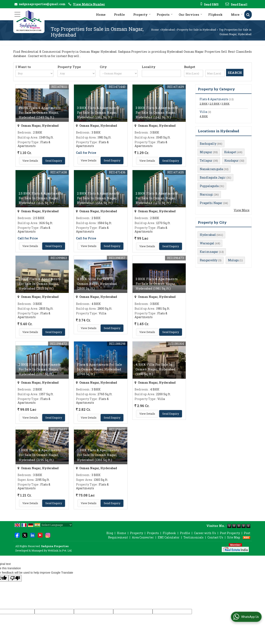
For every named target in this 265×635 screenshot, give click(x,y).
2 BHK (204, 103)
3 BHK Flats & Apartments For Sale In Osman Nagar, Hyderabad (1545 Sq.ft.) (157, 112)
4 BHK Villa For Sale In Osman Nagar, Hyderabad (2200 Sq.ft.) (155, 369)
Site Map (233, 537)
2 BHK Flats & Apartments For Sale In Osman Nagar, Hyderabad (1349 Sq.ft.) (40, 112)
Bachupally (208, 144)
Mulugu (233, 260)
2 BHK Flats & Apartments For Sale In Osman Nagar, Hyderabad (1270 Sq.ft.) (157, 198)
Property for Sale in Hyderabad (196, 29)
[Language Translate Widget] (56, 525)
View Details (30, 160)
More (237, 14)
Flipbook (215, 14)
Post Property (230, 533)
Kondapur (231, 160)
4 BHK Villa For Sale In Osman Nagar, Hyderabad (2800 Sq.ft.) (97, 283)
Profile (119, 14)
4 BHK (204, 116)
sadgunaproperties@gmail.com (42, 4)
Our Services (190, 14)
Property (142, 14)
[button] (89, 4)
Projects (165, 14)
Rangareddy (208, 260)
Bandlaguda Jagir (213, 177)
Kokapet (230, 152)
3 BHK (226, 103)
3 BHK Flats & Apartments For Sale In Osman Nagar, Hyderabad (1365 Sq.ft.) (98, 455)
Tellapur (206, 160)
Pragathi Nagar (211, 203)
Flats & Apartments (214, 99)
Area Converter (143, 537)
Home (101, 14)
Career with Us (205, 533)
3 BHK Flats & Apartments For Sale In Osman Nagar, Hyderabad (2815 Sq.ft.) (40, 283)
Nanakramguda (211, 169)
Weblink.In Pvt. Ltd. (60, 550)
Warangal (207, 243)
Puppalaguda (209, 186)
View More (241, 210)
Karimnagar (209, 252)
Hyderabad (168, 29)
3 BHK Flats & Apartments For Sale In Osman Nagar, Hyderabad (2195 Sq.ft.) (40, 455)
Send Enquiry (53, 160)
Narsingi (206, 194)
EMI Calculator (168, 537)
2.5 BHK (215, 103)
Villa (203, 112)
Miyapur (206, 152)
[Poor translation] (15, 578)
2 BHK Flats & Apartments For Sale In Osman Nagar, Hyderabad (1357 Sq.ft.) (40, 369)
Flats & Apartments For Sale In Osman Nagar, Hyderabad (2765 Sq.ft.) (99, 369)
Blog (109, 533)
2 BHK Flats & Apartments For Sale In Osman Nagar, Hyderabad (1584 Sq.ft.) (98, 198)
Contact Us (215, 537)
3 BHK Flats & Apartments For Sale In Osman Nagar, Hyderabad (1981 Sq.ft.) (98, 112)
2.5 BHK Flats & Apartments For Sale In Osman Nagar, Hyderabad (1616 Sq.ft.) (41, 198)
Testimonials (193, 537)
